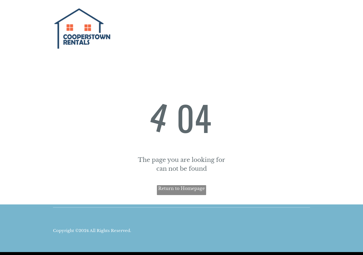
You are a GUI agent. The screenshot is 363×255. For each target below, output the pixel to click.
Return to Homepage (181, 188)
